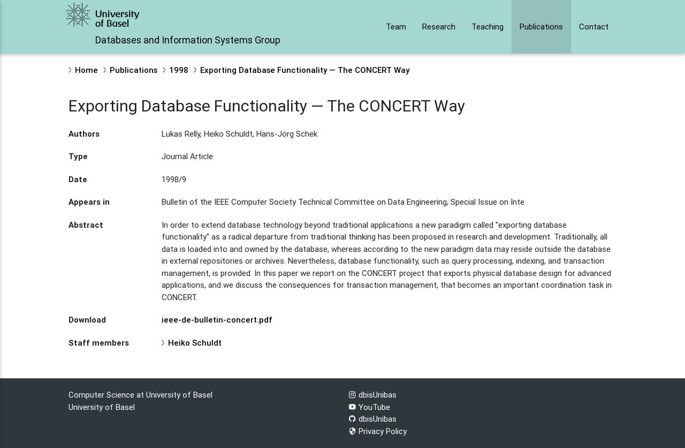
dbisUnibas (372, 395)
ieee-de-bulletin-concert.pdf (217, 320)
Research (438, 26)
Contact (593, 26)
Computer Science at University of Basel (140, 395)
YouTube (369, 407)
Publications (541, 26)
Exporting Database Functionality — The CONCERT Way (304, 70)
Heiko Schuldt (195, 343)
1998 (178, 70)
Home (86, 70)
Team (396, 26)
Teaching (487, 26)
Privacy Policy (377, 431)
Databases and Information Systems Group (187, 40)
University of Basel (101, 407)
